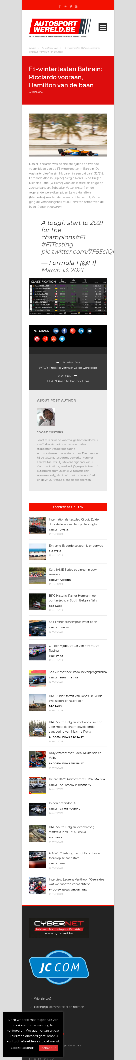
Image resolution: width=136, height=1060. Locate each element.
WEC (62, 863)
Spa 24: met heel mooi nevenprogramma (78, 672)
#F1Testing (57, 244)
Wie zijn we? (42, 998)
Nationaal (67, 784)
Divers (64, 529)
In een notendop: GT (63, 803)
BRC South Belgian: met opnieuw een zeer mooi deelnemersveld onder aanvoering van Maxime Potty (75, 727)
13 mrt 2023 (56, 867)
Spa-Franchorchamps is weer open (73, 622)
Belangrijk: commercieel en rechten (59, 1007)
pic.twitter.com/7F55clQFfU (82, 251)
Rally (58, 606)
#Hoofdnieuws (50, 48)
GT (61, 656)
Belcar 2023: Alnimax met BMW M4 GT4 (77, 779)
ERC (73, 763)
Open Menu (103, 27)
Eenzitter (67, 677)
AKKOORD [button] (49, 1047)
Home (32, 48)
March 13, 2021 (62, 270)
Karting (65, 579)
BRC (51, 606)
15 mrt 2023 (56, 555)
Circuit (54, 529)
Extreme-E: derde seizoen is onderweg (76, 545)
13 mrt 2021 (36, 91)
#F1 (80, 237)
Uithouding (83, 784)
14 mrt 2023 (56, 710)
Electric (55, 551)
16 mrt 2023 (56, 533)
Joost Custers (50, 432)
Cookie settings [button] (22, 1048)
